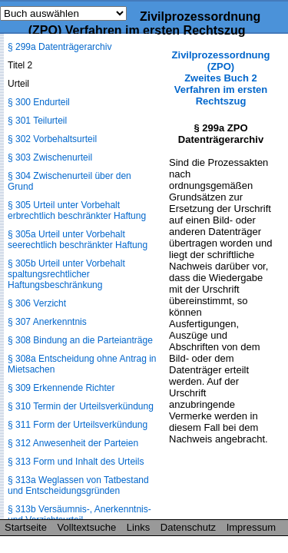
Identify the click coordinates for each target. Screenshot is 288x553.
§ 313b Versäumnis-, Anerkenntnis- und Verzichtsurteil (79, 514)
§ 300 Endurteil (39, 102)
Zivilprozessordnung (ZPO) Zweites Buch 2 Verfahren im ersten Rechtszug (221, 78)
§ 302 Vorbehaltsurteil (52, 139)
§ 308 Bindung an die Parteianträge (80, 340)
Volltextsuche (87, 527)
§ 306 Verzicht (37, 303)
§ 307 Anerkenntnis (47, 321)
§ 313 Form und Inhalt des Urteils (76, 461)
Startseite (26, 527)
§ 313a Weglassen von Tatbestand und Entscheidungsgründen (78, 485)
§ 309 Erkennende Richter (61, 387)
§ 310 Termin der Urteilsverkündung (81, 406)
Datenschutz (188, 527)
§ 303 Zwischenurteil (50, 157)
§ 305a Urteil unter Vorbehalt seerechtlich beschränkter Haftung (77, 239)
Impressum (251, 527)
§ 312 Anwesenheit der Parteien (73, 443)
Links (138, 527)
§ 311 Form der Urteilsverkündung (77, 424)
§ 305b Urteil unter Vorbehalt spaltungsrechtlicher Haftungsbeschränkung (66, 274)
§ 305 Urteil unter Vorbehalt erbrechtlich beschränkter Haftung (77, 210)
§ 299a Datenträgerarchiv (59, 46)
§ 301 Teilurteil (37, 120)
